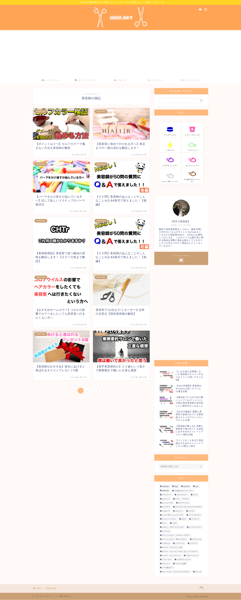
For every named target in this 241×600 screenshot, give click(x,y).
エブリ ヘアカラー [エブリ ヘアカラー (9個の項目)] (182, 499)
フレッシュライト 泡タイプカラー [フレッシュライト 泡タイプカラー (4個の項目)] (174, 539)
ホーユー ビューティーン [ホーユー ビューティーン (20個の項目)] (171, 556)
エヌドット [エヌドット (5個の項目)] (166, 499)
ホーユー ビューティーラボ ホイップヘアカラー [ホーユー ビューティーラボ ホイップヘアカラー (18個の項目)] (180, 551)
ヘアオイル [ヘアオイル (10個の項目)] (166, 543)
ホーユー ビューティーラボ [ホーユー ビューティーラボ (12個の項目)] (172, 547)
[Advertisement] (120, 53)
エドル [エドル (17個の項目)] (195, 495)
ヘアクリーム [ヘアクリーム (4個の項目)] (179, 543)
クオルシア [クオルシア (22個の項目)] (166, 511)
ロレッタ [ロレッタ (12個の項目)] (198, 572)
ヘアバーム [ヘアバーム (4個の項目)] (194, 543)
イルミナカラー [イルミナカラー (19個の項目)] (182, 495)
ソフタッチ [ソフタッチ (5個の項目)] (195, 519)
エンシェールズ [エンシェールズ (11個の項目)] (167, 503)
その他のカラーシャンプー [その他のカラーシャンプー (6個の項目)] (183, 491)
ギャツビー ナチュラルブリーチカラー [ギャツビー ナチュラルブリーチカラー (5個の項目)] (188, 507)
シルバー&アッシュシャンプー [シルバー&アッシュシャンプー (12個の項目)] (172, 515)
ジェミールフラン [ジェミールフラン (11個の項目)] (195, 515)
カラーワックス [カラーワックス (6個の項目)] (183, 503)
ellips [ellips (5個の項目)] (176, 487)
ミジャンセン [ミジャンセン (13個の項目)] (166, 560)
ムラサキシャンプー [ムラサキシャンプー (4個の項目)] (184, 560)
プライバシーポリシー (44, 596)
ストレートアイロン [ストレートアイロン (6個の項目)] (169, 519)
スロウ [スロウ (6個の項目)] (183, 519)
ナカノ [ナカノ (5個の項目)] (164, 523)
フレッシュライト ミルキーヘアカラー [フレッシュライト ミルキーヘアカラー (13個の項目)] (176, 535)
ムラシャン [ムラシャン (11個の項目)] (166, 564)
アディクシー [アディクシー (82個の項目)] (166, 495)
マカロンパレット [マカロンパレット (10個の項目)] (192, 556)
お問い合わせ (64, 596)
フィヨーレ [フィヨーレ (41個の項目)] (166, 531)
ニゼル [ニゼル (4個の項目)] (174, 523)
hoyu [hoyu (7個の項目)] (197, 487)
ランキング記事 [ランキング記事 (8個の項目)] (180, 564)
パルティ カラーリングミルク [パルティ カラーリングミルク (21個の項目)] (173, 527)
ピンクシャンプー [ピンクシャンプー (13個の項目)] (195, 527)
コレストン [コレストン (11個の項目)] (179, 511)
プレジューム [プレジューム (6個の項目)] (196, 539)
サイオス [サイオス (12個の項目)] (191, 511)
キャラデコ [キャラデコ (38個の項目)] (166, 507)
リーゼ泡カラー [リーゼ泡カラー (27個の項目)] (167, 568)
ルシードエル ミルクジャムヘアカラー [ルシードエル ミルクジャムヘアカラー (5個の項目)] (176, 572)
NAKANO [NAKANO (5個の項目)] (165, 491)
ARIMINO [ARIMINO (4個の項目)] (165, 487)
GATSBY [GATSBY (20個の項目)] (186, 487)
